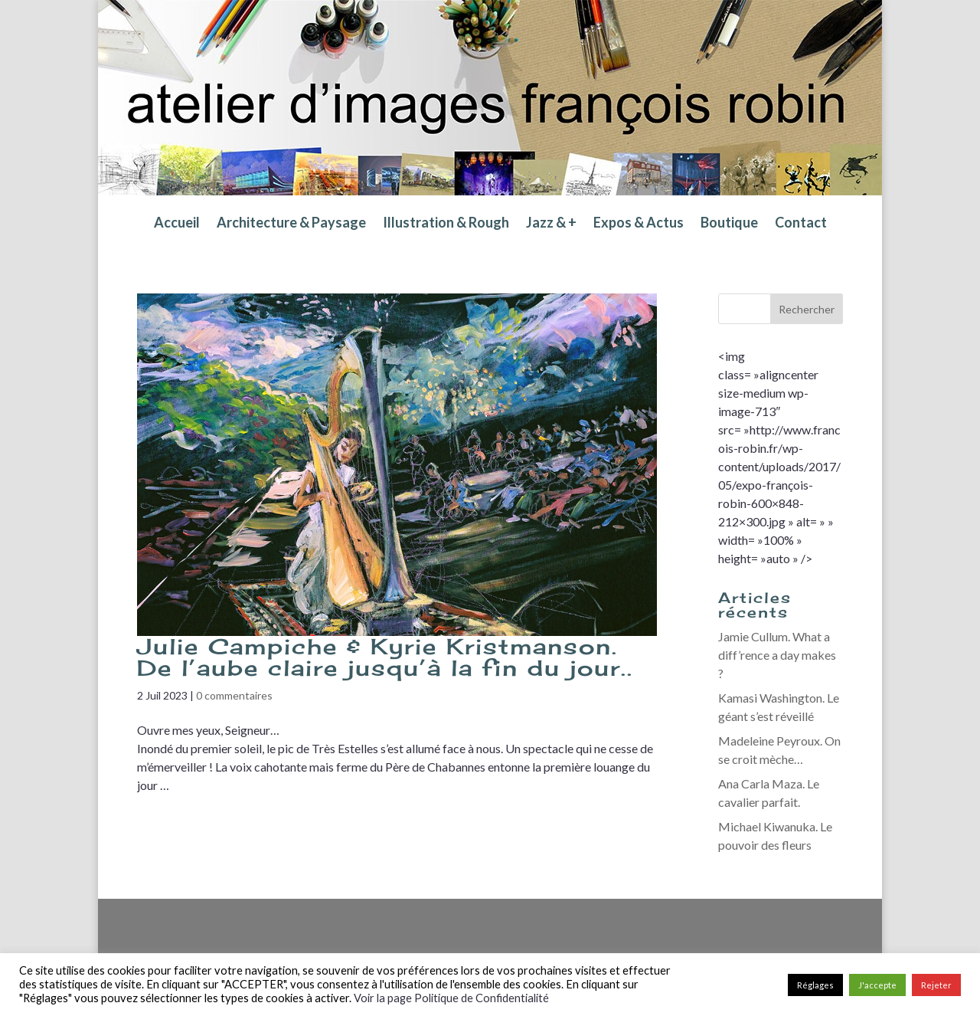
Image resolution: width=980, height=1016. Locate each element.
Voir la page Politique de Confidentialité (451, 998)
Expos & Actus (638, 224)
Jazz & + (551, 224)
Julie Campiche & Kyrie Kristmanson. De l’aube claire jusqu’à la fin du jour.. (385, 657)
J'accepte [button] (877, 985)
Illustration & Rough (446, 224)
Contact (801, 224)
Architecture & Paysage (291, 224)
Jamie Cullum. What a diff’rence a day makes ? (777, 654)
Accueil (177, 224)
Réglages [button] (815, 985)
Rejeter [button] (936, 985)
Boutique (729, 224)
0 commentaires (234, 695)
